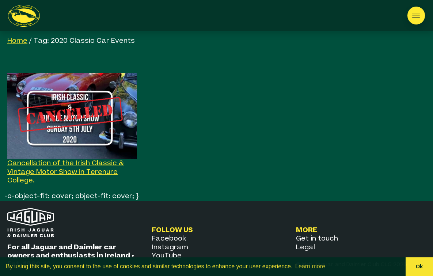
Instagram (170, 247)
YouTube (167, 256)
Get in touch (317, 238)
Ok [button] (419, 266)
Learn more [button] (310, 266)
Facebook (169, 238)
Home (17, 41)
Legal (305, 247)
